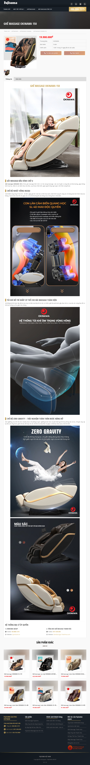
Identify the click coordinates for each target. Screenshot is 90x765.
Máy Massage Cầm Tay (45, 9)
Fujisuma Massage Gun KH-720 (34, 730)
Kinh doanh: (13, 729)
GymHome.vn (16, 634)
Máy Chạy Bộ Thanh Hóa (75, 733)
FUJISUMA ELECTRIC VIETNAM (10, 718)
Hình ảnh (18, 79)
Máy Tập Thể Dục (18, 9)
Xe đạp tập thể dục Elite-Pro (33, 727)
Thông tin (9, 79)
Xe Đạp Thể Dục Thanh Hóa (76, 736)
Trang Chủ (6, 9)
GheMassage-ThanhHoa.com (61, 634)
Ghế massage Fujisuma (31, 720)
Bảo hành (74, 53)
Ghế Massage (31, 9)
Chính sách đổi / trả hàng (53, 720)
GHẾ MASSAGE (45, 86)
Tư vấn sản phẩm (51, 53)
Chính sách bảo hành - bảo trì (54, 727)
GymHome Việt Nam (73, 726)
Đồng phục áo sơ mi (73, 743)
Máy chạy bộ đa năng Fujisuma (34, 724)
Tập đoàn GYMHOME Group (76, 723)
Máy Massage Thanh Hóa (75, 739)
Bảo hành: (13, 732)
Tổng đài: (13, 726)
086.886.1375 (78, 8)
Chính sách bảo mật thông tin (54, 724)
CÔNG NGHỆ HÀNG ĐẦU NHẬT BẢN (12, 723)
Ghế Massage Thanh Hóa (75, 729)
